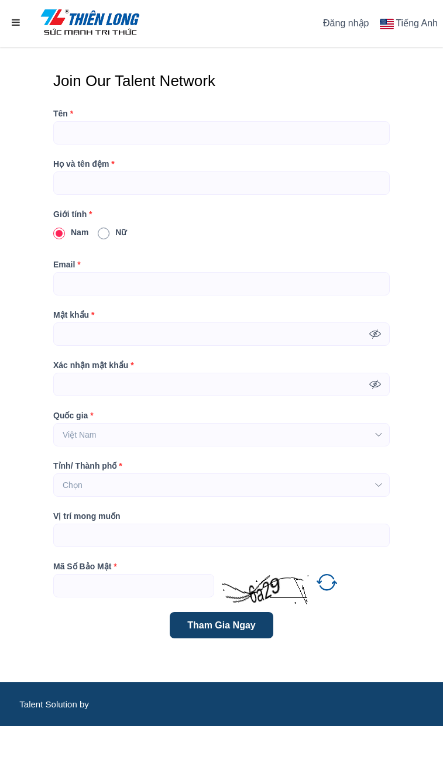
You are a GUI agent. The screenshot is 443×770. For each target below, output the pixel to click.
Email (67, 264)
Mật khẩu (73, 314)
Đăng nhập (346, 23)
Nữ (112, 232)
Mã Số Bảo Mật (85, 566)
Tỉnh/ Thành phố (87, 465)
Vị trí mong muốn (87, 516)
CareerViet (55, 748)
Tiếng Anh (417, 23)
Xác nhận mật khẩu (93, 365)
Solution (63, 704)
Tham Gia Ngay (221, 625)
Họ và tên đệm (84, 164)
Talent (32, 704)
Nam (70, 232)
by (85, 704)
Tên (63, 113)
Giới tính (72, 214)
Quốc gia (73, 415)
